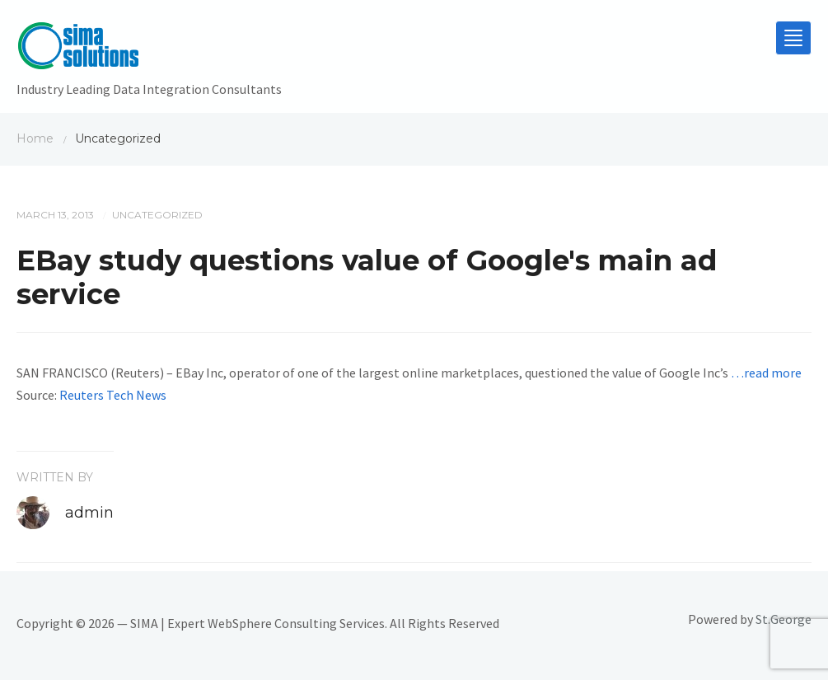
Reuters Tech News (112, 395)
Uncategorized (157, 215)
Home (35, 138)
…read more (766, 372)
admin (89, 513)
